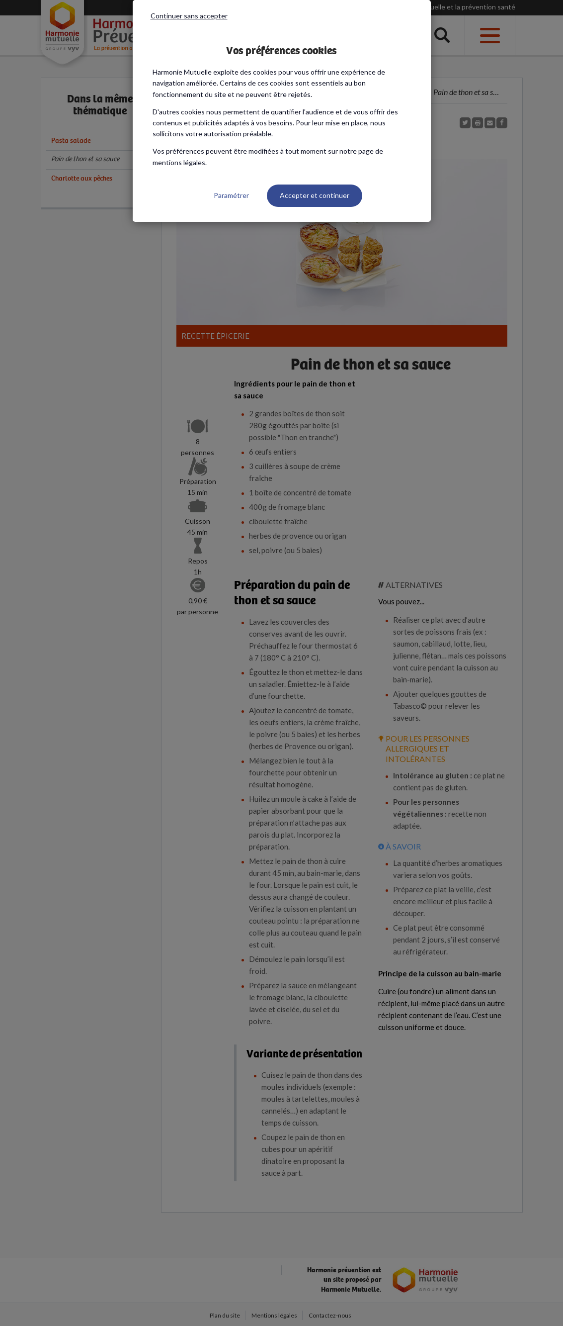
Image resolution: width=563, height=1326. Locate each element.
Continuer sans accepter (189, 15)
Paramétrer (231, 195)
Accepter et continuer (314, 195)
